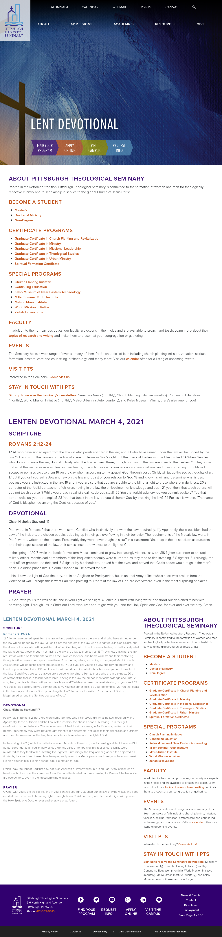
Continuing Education (31, 286)
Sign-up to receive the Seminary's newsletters (43, 395)
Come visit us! (60, 376)
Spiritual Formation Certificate (37, 263)
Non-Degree (24, 220)
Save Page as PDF (191, 915)
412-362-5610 (45, 911)
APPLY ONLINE (131, 912)
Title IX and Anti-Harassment (169, 932)
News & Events (191, 895)
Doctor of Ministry (28, 215)
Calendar (90, 7)
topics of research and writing (31, 335)
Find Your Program (44, 147)
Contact (191, 900)
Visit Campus (94, 147)
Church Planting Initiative (33, 281)
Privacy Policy (50, 932)
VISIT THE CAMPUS (153, 912)
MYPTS (146, 7)
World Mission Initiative (32, 307)
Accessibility (100, 932)
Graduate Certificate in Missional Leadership (48, 248)
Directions (190, 905)
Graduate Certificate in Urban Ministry (43, 258)
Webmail (120, 7)
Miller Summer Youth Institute (36, 297)
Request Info (118, 147)
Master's (21, 210)
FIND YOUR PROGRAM (86, 912)
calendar (132, 358)
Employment (191, 910)
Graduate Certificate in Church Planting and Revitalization (57, 238)
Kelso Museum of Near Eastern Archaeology (47, 292)
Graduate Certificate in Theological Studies (47, 253)
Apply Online (69, 147)
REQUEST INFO (108, 912)
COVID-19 (75, 932)
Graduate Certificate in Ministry (38, 243)
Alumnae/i (59, 7)
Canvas (171, 7)
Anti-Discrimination (130, 932)
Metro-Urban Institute (31, 302)
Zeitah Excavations (29, 312)
